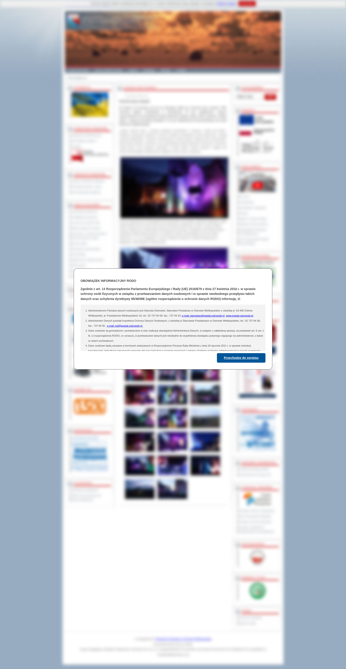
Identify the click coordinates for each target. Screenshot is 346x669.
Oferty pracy (79, 265)
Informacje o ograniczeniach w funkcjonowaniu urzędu (89, 235)
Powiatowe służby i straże (87, 186)
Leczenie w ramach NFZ (86, 222)
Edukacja (149, 70)
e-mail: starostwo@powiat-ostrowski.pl (203, 315)
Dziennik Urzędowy (250, 617)
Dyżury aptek (79, 243)
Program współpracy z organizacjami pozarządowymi (256, 529)
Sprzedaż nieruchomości (86, 249)
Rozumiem (247, 3)
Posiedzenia (246, 202)
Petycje (243, 213)
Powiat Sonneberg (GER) (254, 469)
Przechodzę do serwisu (241, 358)
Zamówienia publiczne (85, 211)
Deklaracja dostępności (85, 490)
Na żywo (244, 196)
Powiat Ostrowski (78, 70)
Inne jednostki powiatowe (86, 192)
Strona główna (76, 78)
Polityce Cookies (226, 3)
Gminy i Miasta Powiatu (108, 70)
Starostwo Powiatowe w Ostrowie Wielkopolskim (184, 639)
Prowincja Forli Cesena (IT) (255, 474)
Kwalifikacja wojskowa (84, 217)
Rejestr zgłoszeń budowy (86, 228)
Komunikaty (78, 254)
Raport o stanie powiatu (253, 218)
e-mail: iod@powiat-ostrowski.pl (124, 325)
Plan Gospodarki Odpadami (255, 516)
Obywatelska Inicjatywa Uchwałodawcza (253, 231)
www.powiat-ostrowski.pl (239, 315)
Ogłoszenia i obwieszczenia (88, 259)
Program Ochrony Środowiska (256, 510)
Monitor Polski (247, 623)
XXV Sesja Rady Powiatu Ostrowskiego (254, 241)
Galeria (133, 70)
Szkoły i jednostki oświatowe (88, 181)
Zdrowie (165, 70)
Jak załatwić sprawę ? (84, 140)
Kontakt (181, 70)
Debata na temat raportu (253, 224)
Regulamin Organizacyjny (87, 135)
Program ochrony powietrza (255, 521)
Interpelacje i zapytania (252, 207)
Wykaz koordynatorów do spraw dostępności (86, 497)
